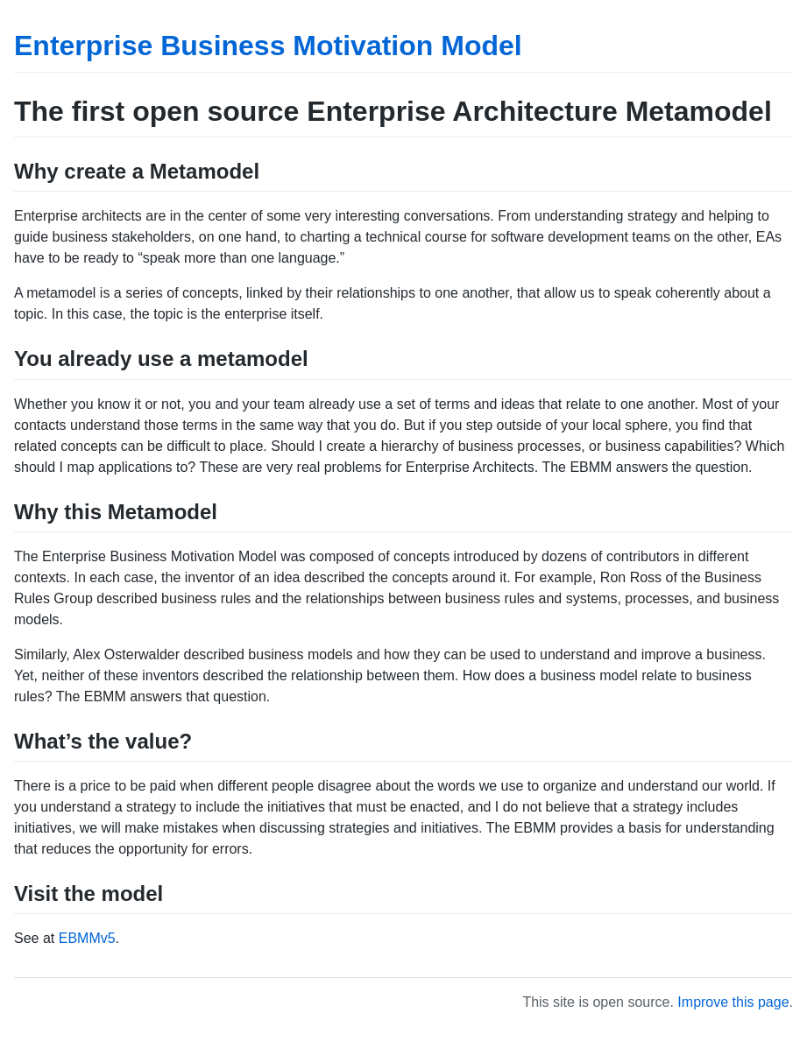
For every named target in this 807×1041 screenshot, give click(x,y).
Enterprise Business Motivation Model (268, 45)
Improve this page (733, 1002)
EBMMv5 (87, 938)
